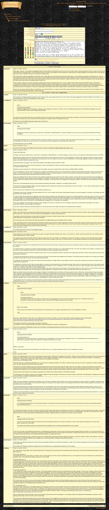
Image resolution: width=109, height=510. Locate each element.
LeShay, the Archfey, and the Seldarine (19, 20)
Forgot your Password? (74, 10)
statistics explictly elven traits (31, 160)
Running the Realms (14, 18)
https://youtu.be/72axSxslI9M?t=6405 (23, 360)
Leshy (79, 133)
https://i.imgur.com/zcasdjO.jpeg (83, 491)
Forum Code (25, 44)
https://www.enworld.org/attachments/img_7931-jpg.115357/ (28, 321)
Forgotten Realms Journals (14, 16)
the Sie (85, 186)
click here (51, 25)
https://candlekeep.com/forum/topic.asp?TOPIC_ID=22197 (28, 492)
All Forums (8, 14)
